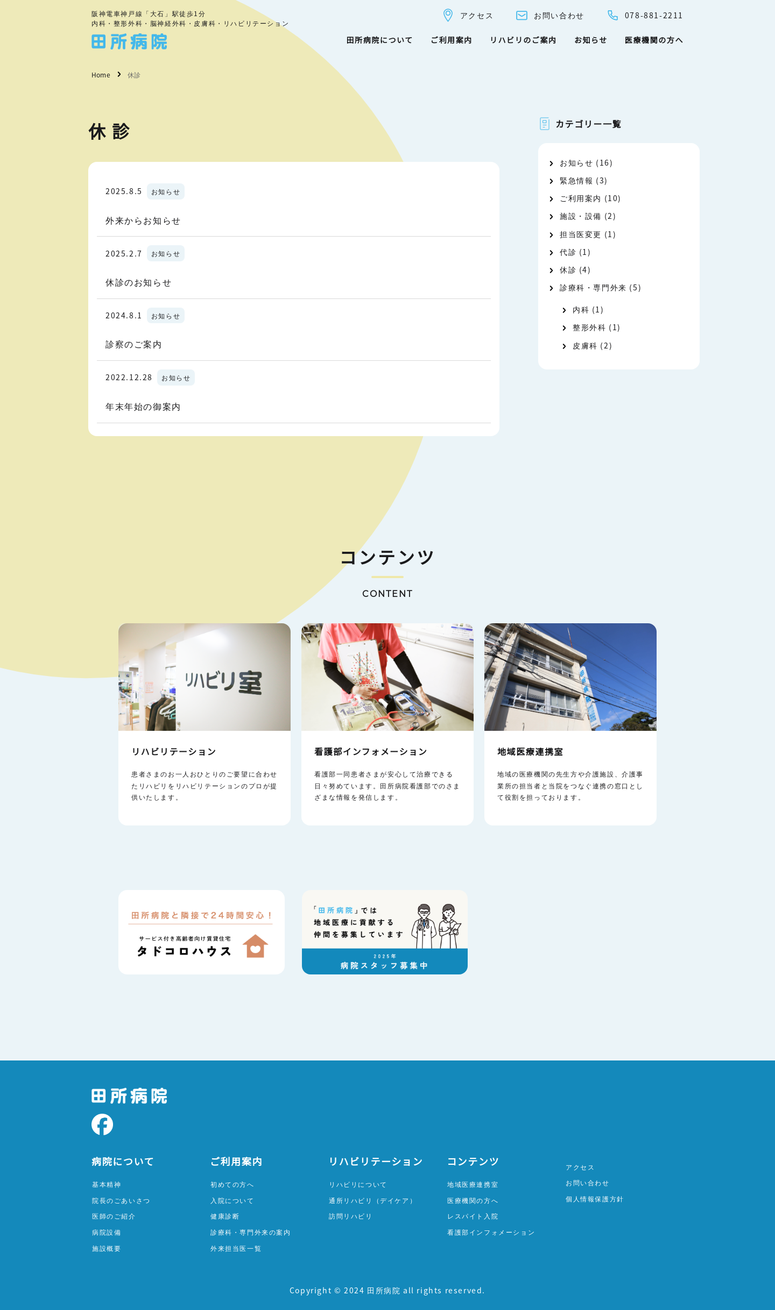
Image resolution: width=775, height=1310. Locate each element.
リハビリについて (358, 1183)
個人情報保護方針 (595, 1198)
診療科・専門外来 (593, 287)
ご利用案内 (452, 39)
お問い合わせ (549, 15)
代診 (568, 251)
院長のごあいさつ (121, 1200)
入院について (232, 1200)
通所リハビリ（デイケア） (373, 1200)
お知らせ (591, 39)
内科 (581, 309)
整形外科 (589, 327)
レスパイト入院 (472, 1215)
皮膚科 (585, 345)
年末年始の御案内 (143, 406)
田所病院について (379, 39)
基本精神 (106, 1183)
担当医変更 (581, 234)
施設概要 (106, 1247)
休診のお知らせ (138, 281)
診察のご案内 (134, 343)
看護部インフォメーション (491, 1231)
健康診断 (224, 1215)
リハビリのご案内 (523, 39)
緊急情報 (576, 180)
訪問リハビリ (351, 1215)
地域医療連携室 (472, 1183)
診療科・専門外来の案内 (250, 1231)
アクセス (467, 15)
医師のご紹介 (114, 1215)
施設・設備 (581, 215)
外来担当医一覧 (236, 1247)
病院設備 (106, 1231)
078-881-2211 (645, 15)
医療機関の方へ (654, 39)
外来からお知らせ (143, 219)
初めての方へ (232, 1183)
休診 (568, 269)
